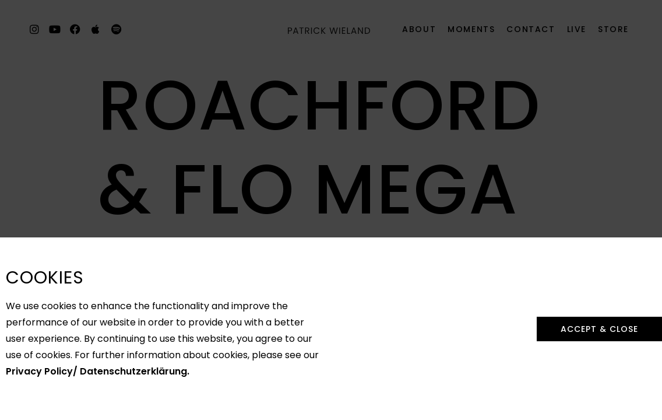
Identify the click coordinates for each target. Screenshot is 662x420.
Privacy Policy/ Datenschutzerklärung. (97, 362)
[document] (331, 210)
